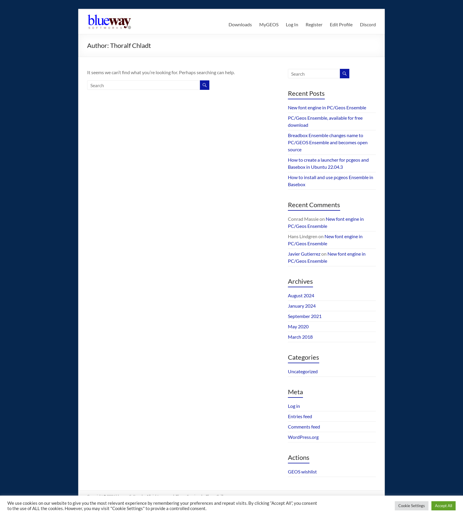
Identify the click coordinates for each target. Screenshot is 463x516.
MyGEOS (268, 24)
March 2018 (300, 337)
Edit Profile (341, 24)
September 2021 (305, 316)
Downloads (240, 24)
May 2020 (298, 326)
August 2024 (301, 295)
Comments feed (304, 426)
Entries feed (300, 416)
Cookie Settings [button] (411, 505)
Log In (292, 24)
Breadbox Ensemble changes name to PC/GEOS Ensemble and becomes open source (328, 142)
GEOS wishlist (302, 471)
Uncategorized (303, 371)
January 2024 (302, 306)
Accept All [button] (443, 505)
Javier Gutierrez (304, 254)
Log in (294, 406)
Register (314, 24)
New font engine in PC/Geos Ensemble (327, 107)
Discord (368, 24)
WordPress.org (303, 437)
